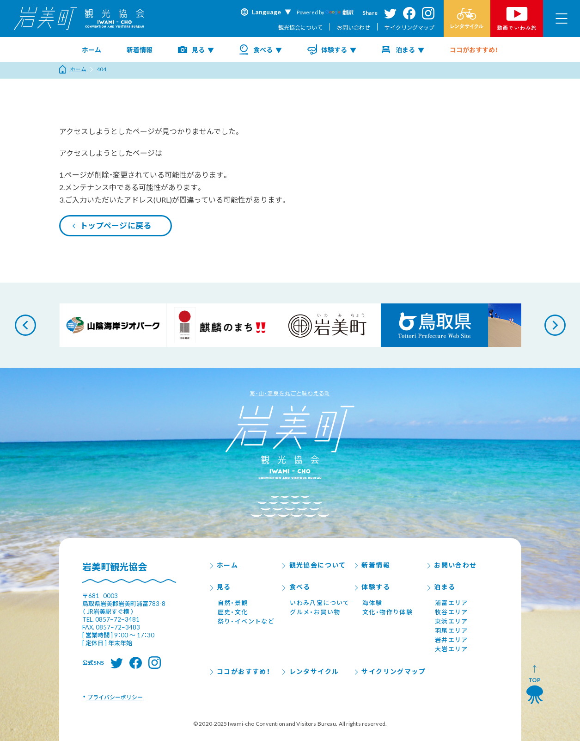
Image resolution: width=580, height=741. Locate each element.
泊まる (405, 50)
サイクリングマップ (409, 27)
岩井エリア (451, 639)
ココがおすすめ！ (474, 50)
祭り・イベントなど (246, 621)
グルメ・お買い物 (315, 612)
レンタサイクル (310, 671)
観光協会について (300, 27)
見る (198, 50)
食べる (263, 50)
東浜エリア (451, 621)
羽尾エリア (451, 630)
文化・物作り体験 (387, 612)
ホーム (91, 50)
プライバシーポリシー (114, 697)
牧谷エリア (451, 612)
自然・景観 (233, 602)
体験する (334, 50)
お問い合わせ (353, 27)
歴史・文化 (233, 612)
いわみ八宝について (320, 602)
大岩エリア (451, 649)
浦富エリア (451, 602)
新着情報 (140, 50)
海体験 (372, 602)
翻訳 (339, 12)
